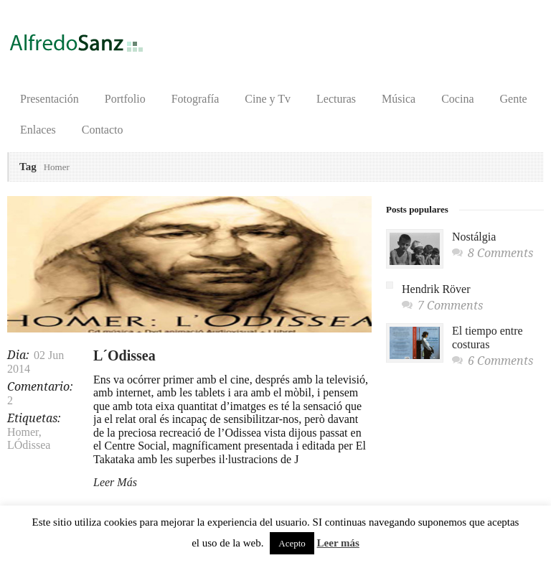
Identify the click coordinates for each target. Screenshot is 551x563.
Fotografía (195, 99)
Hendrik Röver (436, 289)
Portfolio (125, 99)
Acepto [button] (292, 543)
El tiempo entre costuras (487, 337)
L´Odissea (124, 355)
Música (398, 99)
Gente (513, 99)
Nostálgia (474, 237)
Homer (23, 432)
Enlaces (38, 130)
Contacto (102, 130)
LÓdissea (28, 445)
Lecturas (336, 99)
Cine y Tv (268, 99)
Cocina (457, 99)
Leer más (338, 543)
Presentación (49, 99)
